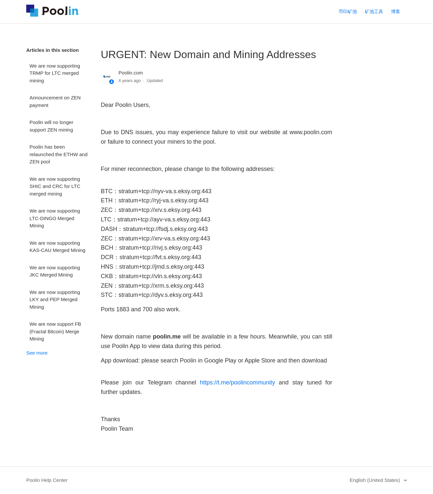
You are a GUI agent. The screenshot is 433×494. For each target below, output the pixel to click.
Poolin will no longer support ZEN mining (51, 126)
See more (37, 353)
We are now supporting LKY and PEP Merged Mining (55, 299)
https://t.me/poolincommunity (237, 382)
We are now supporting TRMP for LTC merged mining (55, 73)
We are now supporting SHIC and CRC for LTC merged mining (55, 186)
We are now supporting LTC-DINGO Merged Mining (55, 218)
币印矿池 (348, 11)
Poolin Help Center (47, 480)
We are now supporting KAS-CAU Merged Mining (57, 246)
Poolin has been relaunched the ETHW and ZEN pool (59, 154)
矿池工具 (374, 11)
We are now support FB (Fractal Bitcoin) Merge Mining (55, 331)
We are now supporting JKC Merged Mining (55, 271)
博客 (395, 11)
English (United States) (376, 480)
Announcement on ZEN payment (55, 101)
